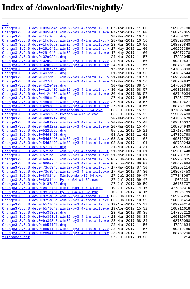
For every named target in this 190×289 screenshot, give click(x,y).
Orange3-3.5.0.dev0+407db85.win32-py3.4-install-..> (55, 88)
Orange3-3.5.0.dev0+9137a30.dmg (34, 216)
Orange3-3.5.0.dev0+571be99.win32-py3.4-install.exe (55, 181)
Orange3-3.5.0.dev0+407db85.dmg (34, 83)
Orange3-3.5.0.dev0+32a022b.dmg (34, 63)
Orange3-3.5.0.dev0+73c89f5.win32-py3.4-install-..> (55, 196)
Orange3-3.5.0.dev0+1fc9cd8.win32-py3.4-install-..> (55, 44)
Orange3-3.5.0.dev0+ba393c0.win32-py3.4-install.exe (55, 260)
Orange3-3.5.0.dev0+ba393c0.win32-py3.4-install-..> (55, 255)
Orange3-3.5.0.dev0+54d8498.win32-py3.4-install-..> (55, 162)
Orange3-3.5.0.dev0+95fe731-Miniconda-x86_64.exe (52, 221)
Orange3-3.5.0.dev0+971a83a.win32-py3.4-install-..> (55, 231)
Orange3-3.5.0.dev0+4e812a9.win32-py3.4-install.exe (55, 147)
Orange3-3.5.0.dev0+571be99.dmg (34, 172)
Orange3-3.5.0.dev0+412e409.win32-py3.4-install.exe (55, 108)
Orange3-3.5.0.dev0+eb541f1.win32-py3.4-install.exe (55, 275)
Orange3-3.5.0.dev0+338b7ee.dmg (34, 78)
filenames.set (16, 280)
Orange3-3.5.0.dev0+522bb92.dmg (34, 152)
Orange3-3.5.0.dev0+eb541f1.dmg (34, 265)
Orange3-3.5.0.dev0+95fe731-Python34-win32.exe (50, 226)
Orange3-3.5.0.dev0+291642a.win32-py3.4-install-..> (55, 54)
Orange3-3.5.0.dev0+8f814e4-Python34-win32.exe (50, 211)
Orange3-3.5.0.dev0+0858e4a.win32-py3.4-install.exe (55, 34)
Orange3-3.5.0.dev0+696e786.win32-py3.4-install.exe (55, 191)
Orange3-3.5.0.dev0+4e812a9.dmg (34, 137)
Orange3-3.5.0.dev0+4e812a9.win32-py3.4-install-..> (55, 142)
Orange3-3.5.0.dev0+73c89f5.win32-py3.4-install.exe (55, 201)
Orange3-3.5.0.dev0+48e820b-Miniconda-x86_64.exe (52, 127)
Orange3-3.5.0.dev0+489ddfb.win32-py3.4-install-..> (55, 118)
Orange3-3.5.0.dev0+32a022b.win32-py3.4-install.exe (55, 73)
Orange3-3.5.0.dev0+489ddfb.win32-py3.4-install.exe (55, 122)
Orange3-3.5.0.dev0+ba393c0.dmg (34, 250)
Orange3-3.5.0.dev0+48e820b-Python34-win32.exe (50, 132)
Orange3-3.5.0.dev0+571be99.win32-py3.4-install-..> (55, 177)
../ (5, 24)
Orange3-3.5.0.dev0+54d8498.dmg (34, 157)
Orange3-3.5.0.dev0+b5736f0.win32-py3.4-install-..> (55, 240)
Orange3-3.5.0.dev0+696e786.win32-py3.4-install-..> (55, 186)
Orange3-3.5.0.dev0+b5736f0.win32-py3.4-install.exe (55, 245)
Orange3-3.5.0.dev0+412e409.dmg (34, 98)
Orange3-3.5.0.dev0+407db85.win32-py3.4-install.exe (55, 93)
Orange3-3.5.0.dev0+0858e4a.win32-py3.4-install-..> (55, 29)
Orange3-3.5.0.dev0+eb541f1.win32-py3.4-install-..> (55, 270)
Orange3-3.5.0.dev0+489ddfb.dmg (34, 113)
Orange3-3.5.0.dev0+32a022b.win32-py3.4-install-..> (55, 68)
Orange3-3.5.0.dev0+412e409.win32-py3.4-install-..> (55, 103)
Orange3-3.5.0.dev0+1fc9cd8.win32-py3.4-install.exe (55, 49)
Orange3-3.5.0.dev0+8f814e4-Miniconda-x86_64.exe (52, 206)
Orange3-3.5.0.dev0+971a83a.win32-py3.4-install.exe (55, 236)
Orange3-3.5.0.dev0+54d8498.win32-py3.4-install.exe (55, 167)
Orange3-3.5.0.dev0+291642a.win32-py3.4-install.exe (55, 59)
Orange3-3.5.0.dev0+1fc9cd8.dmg (34, 39)
